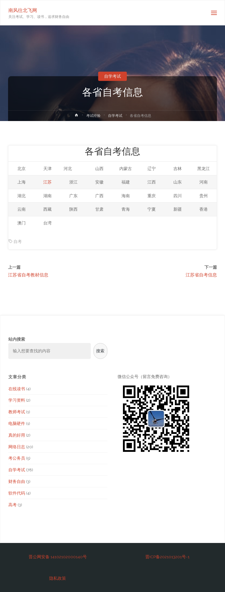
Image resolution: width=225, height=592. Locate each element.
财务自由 (16, 481)
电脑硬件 (16, 423)
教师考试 (16, 411)
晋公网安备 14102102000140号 (58, 556)
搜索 (100, 350)
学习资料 (16, 400)
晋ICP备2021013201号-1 (167, 556)
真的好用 (16, 435)
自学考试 (112, 76)
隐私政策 (57, 578)
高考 (12, 504)
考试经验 (93, 116)
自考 (17, 241)
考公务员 (16, 458)
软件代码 (16, 493)
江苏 (47, 182)
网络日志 (16, 446)
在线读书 (16, 388)
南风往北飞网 (22, 10)
